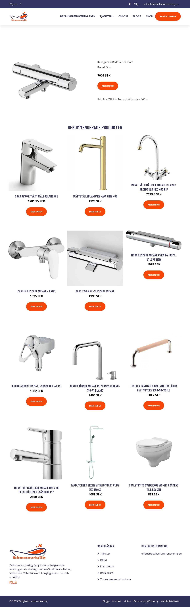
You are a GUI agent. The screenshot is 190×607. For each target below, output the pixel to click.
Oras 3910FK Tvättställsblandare (36, 196)
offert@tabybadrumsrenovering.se (161, 4)
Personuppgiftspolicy (146, 601)
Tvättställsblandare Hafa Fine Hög (95, 196)
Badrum (17, 44)
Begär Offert (168, 16)
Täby (136, 4)
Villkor (127, 601)
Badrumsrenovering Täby (77, 16)
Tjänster (105, 553)
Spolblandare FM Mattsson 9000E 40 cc (36, 386)
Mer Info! (108, 85)
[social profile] (20, 4)
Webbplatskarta (170, 601)
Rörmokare (106, 573)
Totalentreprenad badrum (115, 579)
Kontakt (116, 601)
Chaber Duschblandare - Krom (36, 291)
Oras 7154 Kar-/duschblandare (95, 291)
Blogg (137, 16)
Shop (149, 16)
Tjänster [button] (106, 16)
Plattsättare (107, 566)
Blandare (30, 44)
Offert (103, 560)
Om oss (123, 16)
